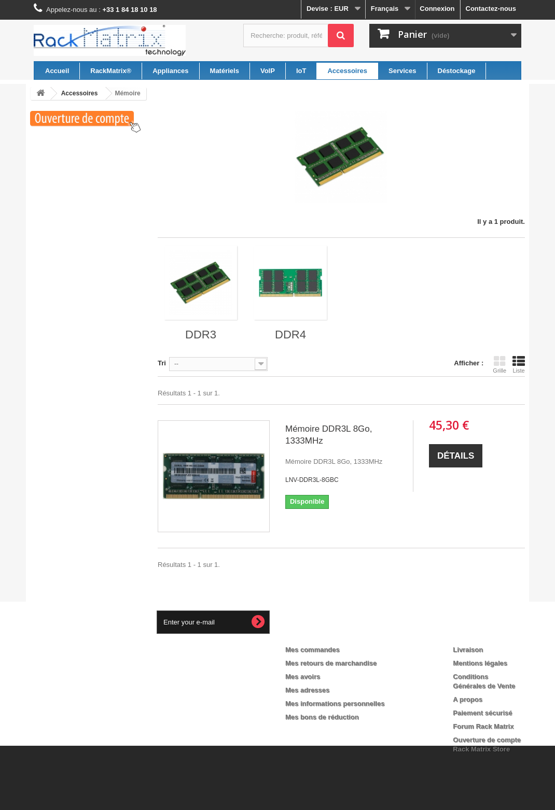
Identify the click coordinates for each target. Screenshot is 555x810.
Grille (499, 364)
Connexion (437, 8)
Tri (162, 363)
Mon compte (314, 633)
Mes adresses (307, 690)
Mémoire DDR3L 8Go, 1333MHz (328, 435)
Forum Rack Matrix (483, 726)
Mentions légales (480, 663)
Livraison (468, 649)
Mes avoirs (302, 676)
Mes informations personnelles (334, 703)
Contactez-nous (491, 8)
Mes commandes (312, 649)
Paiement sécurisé (482, 713)
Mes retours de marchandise (331, 663)
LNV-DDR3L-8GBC (312, 480)
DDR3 (200, 334)
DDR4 (290, 334)
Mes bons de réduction (322, 717)
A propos (467, 699)
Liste (518, 364)
